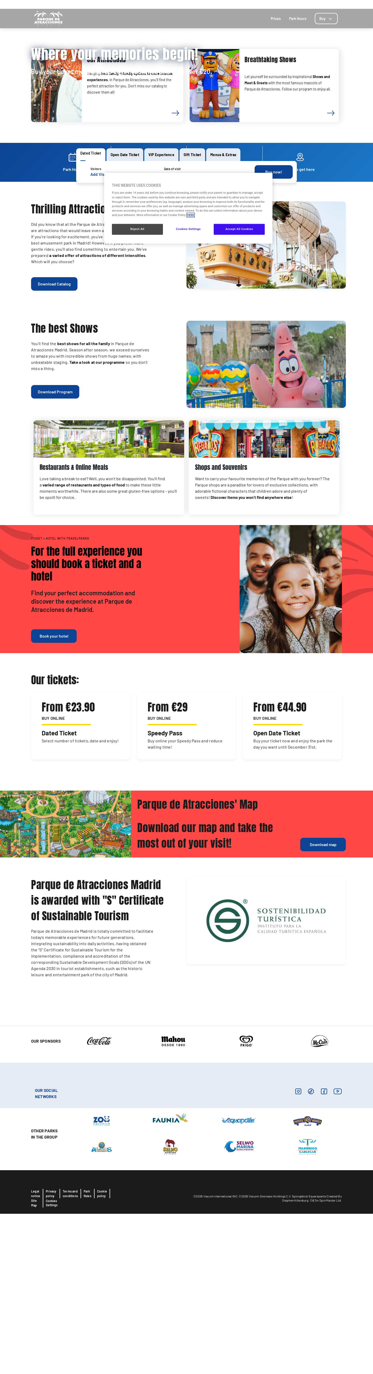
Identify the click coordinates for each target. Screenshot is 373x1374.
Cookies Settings (52, 1363)
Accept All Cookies (239, 229)
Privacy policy (51, 1354)
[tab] (326, 18)
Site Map (34, 1363)
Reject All (137, 229)
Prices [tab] (276, 18)
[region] (188, 208)
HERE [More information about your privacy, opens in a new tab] (190, 215)
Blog (323, 4)
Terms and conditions (70, 1354)
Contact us (308, 4)
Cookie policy (102, 1354)
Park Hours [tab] (297, 18)
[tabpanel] (186, 172)
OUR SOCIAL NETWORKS (46, 1253)
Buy (326, 19)
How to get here (282, 4)
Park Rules (87, 1354)
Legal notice (35, 1354)
